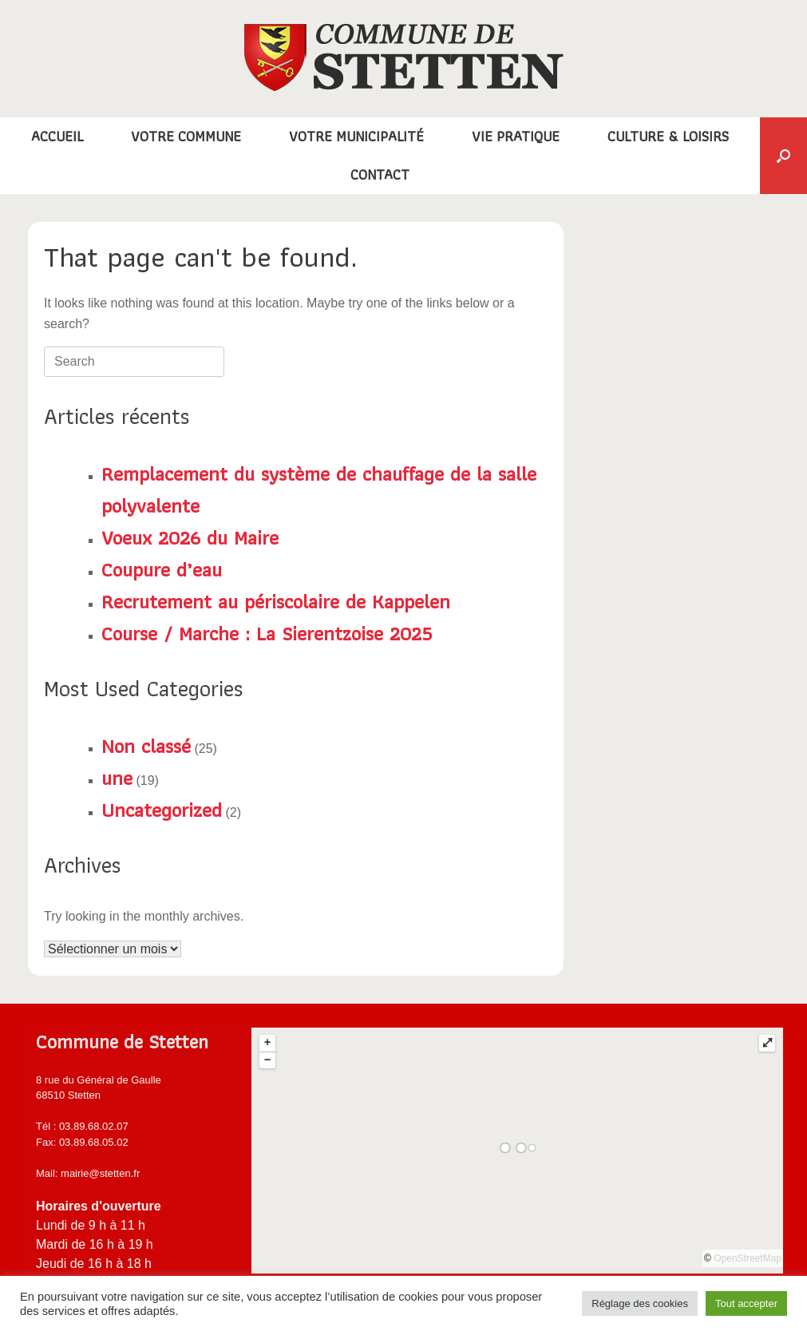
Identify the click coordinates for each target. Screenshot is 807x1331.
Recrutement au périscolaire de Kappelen (275, 601)
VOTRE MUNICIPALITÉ (356, 136)
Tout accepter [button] (746, 1303)
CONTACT (379, 174)
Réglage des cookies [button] (639, 1303)
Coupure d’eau (161, 569)
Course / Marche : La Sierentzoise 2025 (266, 633)
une (117, 778)
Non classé (146, 746)
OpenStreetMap (747, 1258)
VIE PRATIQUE (516, 136)
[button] (783, 155)
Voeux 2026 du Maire (190, 537)
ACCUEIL (57, 136)
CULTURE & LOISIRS (668, 136)
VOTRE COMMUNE (186, 136)
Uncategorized (161, 810)
